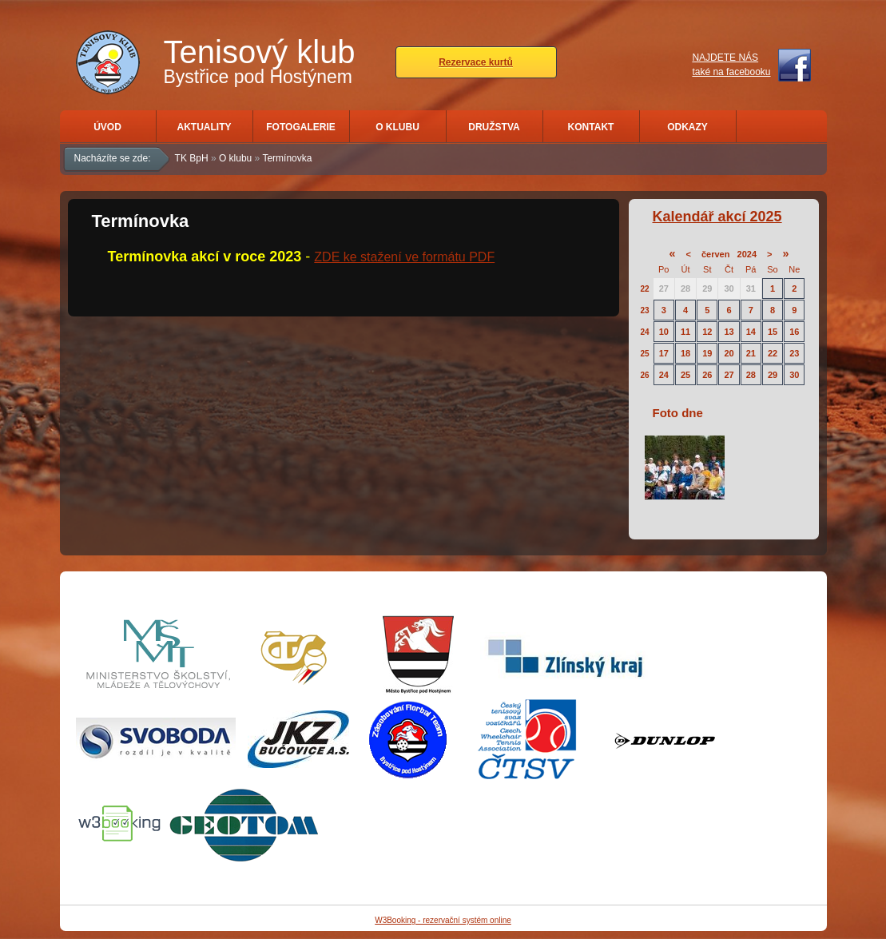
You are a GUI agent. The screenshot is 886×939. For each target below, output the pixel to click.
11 (685, 331)
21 (751, 353)
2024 (747, 254)
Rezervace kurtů (476, 62)
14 (751, 331)
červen (715, 254)
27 (664, 288)
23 (645, 310)
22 (645, 288)
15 (772, 331)
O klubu (397, 127)
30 (728, 288)
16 (794, 331)
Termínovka (287, 158)
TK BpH (192, 158)
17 (664, 353)
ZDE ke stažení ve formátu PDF (404, 257)
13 (728, 331)
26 (645, 375)
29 (707, 288)
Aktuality (204, 127)
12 (707, 331)
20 (728, 353)
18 (685, 353)
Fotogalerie (300, 127)
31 (751, 288)
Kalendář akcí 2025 (717, 217)
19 (707, 353)
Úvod (107, 127)
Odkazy (687, 127)
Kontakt (591, 127)
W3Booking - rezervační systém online (443, 920)
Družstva (493, 127)
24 (645, 332)
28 (685, 288)
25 (645, 353)
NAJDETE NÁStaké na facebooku (731, 65)
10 (664, 331)
